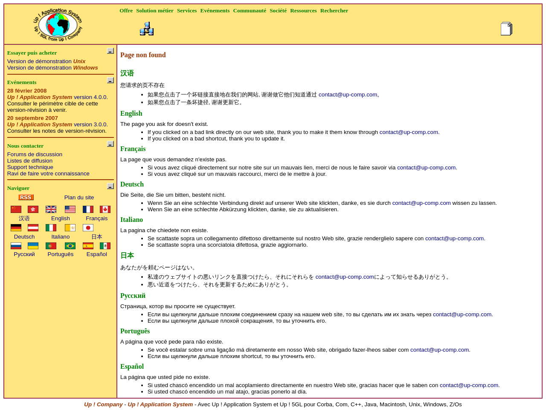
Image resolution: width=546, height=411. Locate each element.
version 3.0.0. (57, 124)
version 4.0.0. (57, 97)
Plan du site (79, 197)
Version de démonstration (46, 61)
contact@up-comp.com (348, 94)
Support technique (30, 167)
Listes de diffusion (29, 160)
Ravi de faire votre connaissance (48, 173)
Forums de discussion (35, 154)
